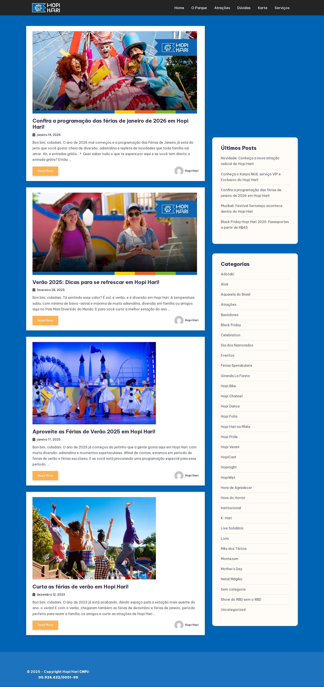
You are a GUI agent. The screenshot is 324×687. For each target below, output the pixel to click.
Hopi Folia (229, 416)
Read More (45, 172)
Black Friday (231, 325)
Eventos (227, 355)
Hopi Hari (186, 170)
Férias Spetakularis (236, 365)
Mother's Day (231, 569)
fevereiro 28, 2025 (51, 290)
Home (181, 7)
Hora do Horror (233, 498)
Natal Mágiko (231, 579)
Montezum (229, 559)
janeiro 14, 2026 (49, 134)
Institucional (231, 508)
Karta (262, 7)
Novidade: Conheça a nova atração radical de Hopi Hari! (250, 161)
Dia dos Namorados (237, 345)
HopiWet (228, 477)
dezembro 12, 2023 (52, 595)
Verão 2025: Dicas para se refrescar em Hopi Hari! (95, 282)
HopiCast (228, 457)
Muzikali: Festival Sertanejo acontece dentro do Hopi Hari (251, 209)
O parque (201, 7)
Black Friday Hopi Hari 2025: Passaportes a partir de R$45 (255, 224)
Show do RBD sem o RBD (241, 599)
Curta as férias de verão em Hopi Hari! (80, 587)
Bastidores (229, 314)
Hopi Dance (230, 406)
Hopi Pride (229, 437)
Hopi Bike (228, 386)
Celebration (230, 335)
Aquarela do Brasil (235, 294)
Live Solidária (232, 528)
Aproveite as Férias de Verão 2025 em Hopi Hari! (93, 431)
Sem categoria (233, 589)
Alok (224, 284)
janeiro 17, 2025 (49, 439)
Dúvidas (244, 7)
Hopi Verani (230, 447)
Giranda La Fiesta (235, 376)
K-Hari (226, 518)
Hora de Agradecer (236, 487)
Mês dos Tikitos (234, 548)
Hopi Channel (232, 396)
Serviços (281, 7)
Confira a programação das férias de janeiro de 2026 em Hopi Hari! (110, 123)
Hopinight (229, 467)
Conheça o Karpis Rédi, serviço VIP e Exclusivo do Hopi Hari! (251, 177)
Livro (225, 538)
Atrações (223, 7)
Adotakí (227, 274)
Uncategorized (233, 609)
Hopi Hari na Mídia (235, 426)
